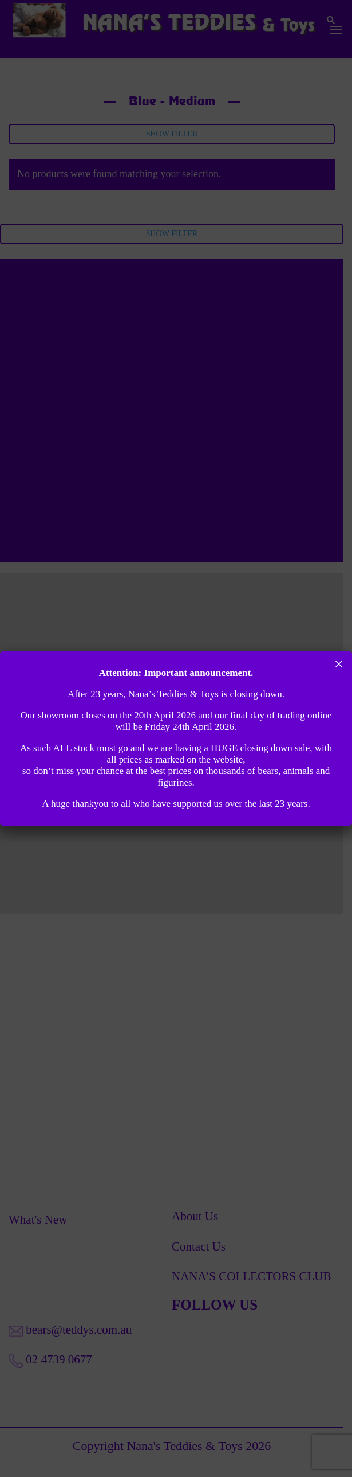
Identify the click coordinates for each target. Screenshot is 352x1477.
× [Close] (339, 664)
